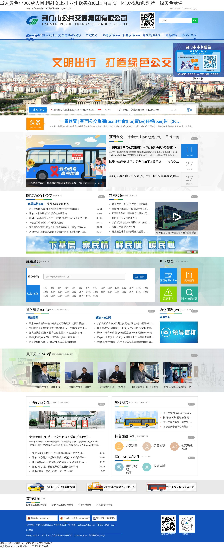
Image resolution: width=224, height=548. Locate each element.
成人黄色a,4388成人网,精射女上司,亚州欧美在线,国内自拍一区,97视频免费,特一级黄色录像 (91, 3)
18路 (138, 288)
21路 (53, 292)
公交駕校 (159, 445)
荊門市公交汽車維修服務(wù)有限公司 (117, 487)
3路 (59, 288)
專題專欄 (171, 35)
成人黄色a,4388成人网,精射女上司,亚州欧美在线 (24, 546)
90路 (88, 296)
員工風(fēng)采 (38, 354)
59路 (145, 292)
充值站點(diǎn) (168, 280)
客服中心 (165, 317)
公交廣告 (131, 445)
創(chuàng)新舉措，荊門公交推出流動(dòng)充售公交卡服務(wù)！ (57, 218)
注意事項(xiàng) (168, 301)
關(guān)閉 (198, 78)
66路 (45, 296)
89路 (81, 296)
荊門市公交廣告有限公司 (180, 487)
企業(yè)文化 (39, 403)
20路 (45, 292)
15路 (131, 288)
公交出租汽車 (187, 447)
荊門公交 (116, 137)
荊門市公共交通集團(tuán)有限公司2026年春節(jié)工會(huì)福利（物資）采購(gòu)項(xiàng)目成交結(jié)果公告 (74, 109)
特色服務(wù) (131, 35)
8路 (88, 288)
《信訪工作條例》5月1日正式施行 (44, 222)
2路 (52, 288)
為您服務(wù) (111, 35)
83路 (67, 296)
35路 (110, 292)
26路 (67, 292)
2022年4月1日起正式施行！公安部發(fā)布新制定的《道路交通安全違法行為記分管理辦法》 (57, 231)
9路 (95, 288)
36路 (117, 292)
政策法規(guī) (36, 203)
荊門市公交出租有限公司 (61, 487)
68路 (53, 296)
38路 (124, 292)
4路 (66, 288)
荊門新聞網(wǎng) (104, 505)
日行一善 (172, 137)
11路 (110, 288)
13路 (124, 288)
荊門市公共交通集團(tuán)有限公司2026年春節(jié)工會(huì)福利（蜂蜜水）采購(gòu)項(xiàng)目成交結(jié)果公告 (140, 109)
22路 (60, 292)
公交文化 (91, 35)
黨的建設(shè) (151, 35)
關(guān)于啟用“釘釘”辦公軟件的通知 (46, 213)
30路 (88, 292)
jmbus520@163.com (86, 525)
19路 (145, 288)
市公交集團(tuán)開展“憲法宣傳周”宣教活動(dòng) (52, 209)
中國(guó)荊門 (84, 505)
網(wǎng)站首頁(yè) (33, 37)
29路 (81, 292)
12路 (117, 288)
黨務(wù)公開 (103, 317)
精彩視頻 (116, 195)
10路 (103, 288)
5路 (73, 288)
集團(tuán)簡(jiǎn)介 (58, 203)
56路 (131, 292)
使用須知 (189, 280)
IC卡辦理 (167, 261)
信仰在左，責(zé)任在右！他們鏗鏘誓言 (176, 232)
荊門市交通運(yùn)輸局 (62, 505)
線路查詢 (33, 261)
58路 (138, 292)
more (194, 138)
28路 (74, 292)
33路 (103, 292)
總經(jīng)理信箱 (132, 469)
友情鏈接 (33, 498)
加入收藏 (176, 8)
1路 (45, 288)
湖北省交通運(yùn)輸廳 (36, 505)
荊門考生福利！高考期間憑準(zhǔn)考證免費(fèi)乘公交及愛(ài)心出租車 (61, 183)
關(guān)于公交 (51, 35)
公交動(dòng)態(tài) (71, 37)
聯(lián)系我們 (189, 37)
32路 (95, 292)
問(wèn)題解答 (189, 298)
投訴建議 (159, 465)
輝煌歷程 (121, 403)
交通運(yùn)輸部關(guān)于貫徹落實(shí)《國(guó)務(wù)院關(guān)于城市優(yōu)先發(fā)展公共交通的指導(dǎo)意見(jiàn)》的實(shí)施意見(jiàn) (57, 227)
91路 (95, 296)
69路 (60, 296)
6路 (81, 288)
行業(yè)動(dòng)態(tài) (144, 137)
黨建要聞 (33, 317)
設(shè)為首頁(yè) (189, 8)
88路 (74, 296)
